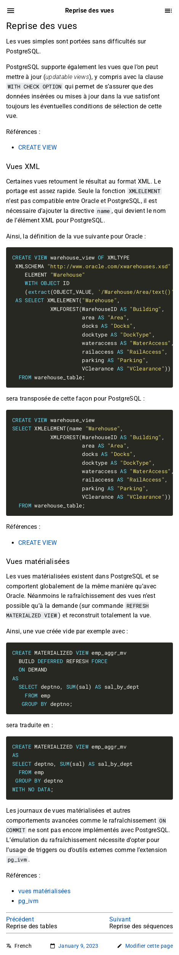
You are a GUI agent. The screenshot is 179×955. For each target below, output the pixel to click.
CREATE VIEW (37, 147)
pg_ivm (28, 901)
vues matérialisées (44, 891)
